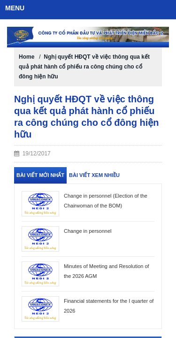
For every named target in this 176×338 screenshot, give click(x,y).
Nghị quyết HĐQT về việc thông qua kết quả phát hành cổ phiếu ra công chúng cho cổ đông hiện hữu (84, 67)
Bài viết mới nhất (40, 175)
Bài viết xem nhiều (94, 175)
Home (26, 57)
